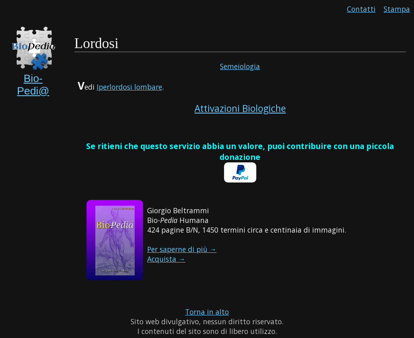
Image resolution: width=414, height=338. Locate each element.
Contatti (361, 9)
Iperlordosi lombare (129, 87)
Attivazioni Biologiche (240, 108)
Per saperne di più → (182, 249)
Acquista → (166, 259)
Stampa (397, 9)
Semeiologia (240, 66)
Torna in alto (207, 312)
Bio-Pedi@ (33, 84)
